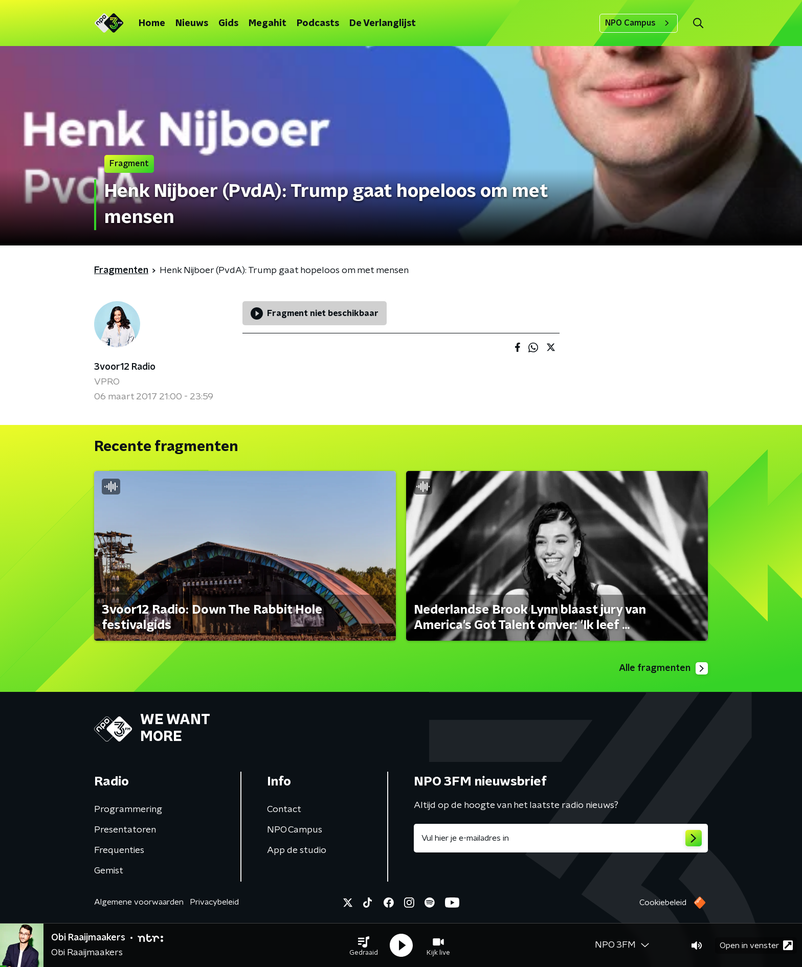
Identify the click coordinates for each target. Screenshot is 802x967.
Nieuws (191, 23)
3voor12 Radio (124, 367)
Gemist (108, 870)
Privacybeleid (214, 902)
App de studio (296, 850)
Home (152, 23)
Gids (228, 23)
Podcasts (318, 23)
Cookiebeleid (662, 902)
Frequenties (119, 850)
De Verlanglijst (382, 23)
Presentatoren (125, 830)
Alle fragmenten (663, 668)
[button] (363, 945)
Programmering (128, 809)
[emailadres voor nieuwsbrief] (561, 838)
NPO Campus (638, 23)
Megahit (267, 23)
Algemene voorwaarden (139, 902)
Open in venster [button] (756, 945)
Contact (284, 809)
